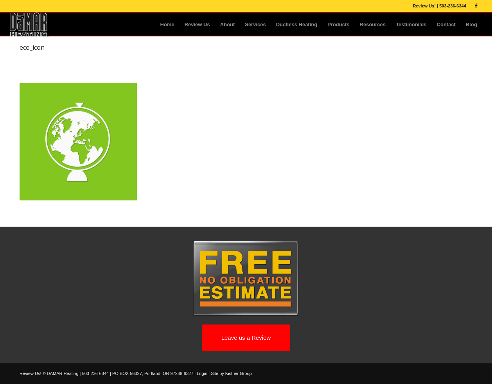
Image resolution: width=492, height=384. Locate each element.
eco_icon (32, 47)
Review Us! (424, 6)
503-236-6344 (452, 6)
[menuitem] (167, 25)
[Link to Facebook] (476, 6)
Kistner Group (238, 373)
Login (202, 373)
